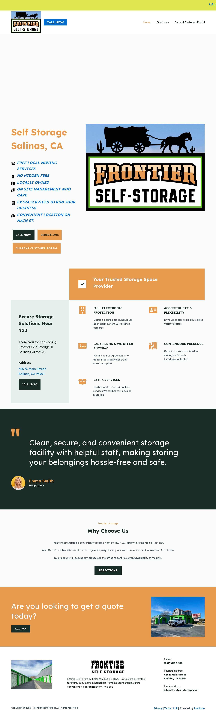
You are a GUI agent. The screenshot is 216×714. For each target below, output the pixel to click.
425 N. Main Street (32, 369)
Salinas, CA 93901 (32, 374)
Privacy (158, 708)
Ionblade (199, 708)
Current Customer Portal (190, 22)
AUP (175, 708)
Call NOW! (55, 22)
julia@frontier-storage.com (181, 690)
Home (146, 22)
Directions (162, 22)
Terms (167, 708)
